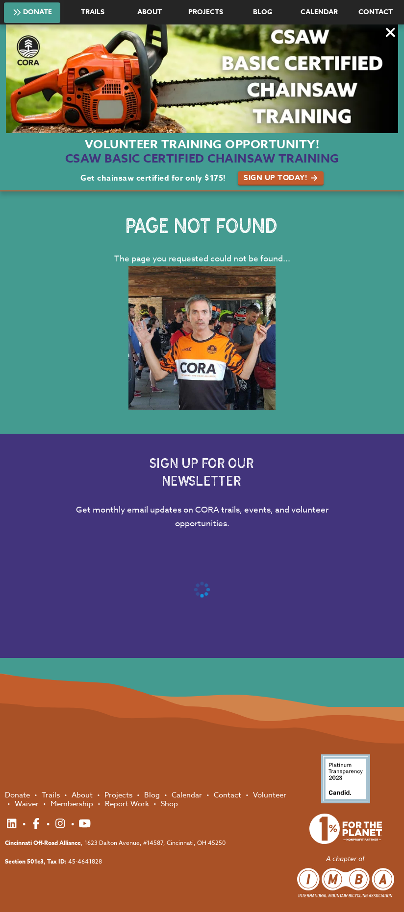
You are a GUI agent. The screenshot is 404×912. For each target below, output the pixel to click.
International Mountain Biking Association (345, 882)
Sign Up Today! (280, 177)
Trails (92, 12)
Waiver (28, 803)
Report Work (128, 803)
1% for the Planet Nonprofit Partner (345, 828)
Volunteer (269, 795)
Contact (375, 12)
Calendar (319, 12)
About (149, 12)
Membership (72, 803)
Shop (169, 803)
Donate (32, 11)
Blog (262, 12)
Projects (205, 12)
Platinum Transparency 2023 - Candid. (345, 778)
